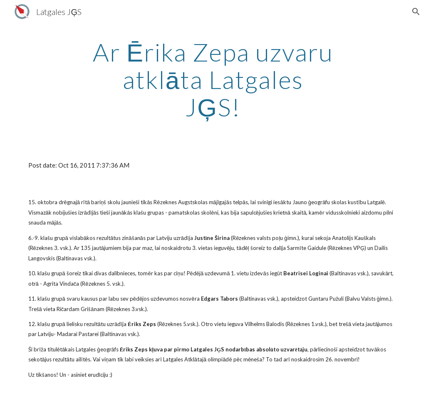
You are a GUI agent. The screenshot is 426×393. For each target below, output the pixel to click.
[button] (416, 12)
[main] (213, 79)
